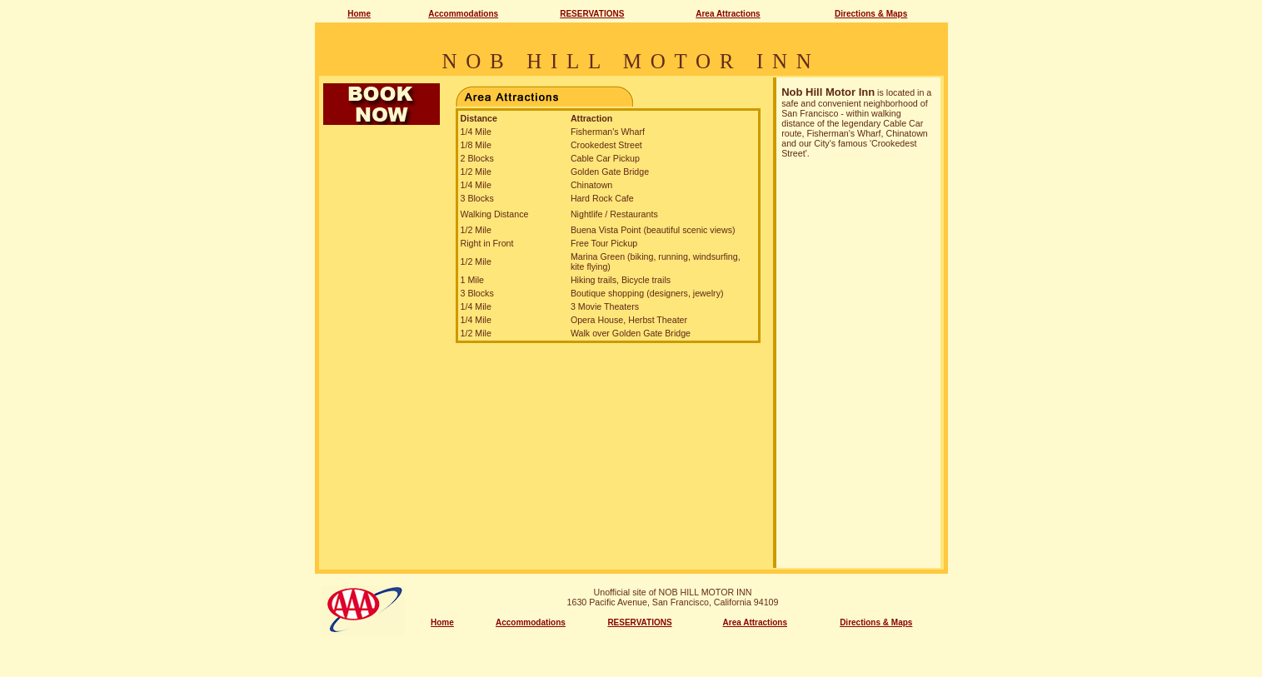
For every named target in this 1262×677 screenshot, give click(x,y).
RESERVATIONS (592, 13)
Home (359, 13)
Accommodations (463, 13)
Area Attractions (728, 13)
